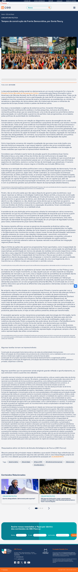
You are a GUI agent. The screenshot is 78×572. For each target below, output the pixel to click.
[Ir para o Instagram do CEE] (25, 562)
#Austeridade (26, 462)
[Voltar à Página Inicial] (6, 7)
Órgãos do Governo (71, 1)
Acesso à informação (39, 1)
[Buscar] (49, 7)
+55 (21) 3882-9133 (19, 556)
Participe (50, 1)
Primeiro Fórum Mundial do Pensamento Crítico (20, 93)
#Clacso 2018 (38, 462)
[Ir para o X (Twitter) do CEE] (22, 562)
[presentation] (29, 508)
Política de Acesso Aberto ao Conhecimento (64, 553)
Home (3, 14)
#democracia (70, 462)
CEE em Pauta (10, 14)
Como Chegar (17, 554)
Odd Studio (5, 569)
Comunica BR (27, 1)
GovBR (4, 1)
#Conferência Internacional (54, 462)
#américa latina (13, 462)
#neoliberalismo (39, 465)
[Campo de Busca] (37, 7)
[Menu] (74, 8)
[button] (36, 508)
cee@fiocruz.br (20, 558)
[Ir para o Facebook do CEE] (15, 562)
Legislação (59, 1)
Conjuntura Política (9, 18)
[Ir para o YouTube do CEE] (28, 562)
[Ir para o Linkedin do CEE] (18, 562)
